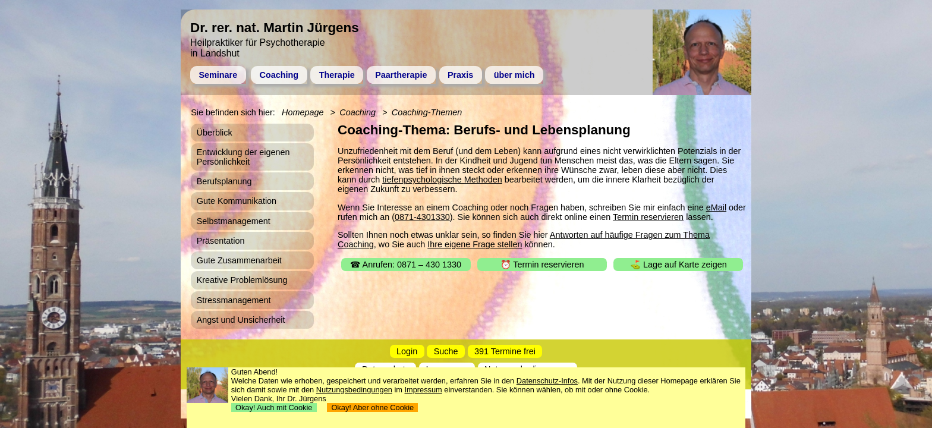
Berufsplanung (224, 181)
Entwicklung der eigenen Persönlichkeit (243, 156)
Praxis (460, 75)
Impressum (423, 389)
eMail (716, 207)
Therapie (337, 75)
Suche (446, 351)
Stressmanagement (234, 300)
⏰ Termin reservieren (542, 264)
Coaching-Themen (427, 112)
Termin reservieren (648, 217)
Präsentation (221, 241)
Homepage (302, 112)
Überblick (214, 132)
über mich (514, 75)
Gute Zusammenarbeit (239, 260)
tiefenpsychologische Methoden (442, 179)
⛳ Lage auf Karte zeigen (678, 264)
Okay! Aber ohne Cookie (372, 407)
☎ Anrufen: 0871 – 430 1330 (405, 264)
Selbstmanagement (233, 221)
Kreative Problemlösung (242, 280)
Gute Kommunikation (236, 201)
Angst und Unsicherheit (241, 320)
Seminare (218, 75)
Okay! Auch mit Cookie (274, 407)
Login (406, 351)
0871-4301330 (422, 217)
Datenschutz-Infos (547, 380)
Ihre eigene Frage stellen (474, 244)
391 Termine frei (505, 351)
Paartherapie (401, 75)
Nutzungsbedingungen (354, 389)
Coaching (279, 75)
